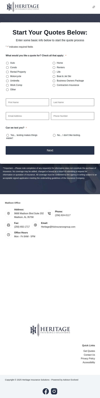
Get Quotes (89, 351)
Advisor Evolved (70, 380)
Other (13, 89)
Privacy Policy (88, 358)
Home (60, 63)
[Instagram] (54, 391)
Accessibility (89, 362)
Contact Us (89, 355)
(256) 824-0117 (62, 215)
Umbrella (14, 80)
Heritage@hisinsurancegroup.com (58, 227)
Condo (13, 67)
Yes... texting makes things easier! (21, 136)
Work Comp (16, 85)
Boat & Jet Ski (64, 76)
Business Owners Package (70, 80)
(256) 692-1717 (22, 227)
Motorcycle (15, 76)
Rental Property (18, 72)
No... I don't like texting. (69, 135)
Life (58, 72)
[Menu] (93, 7)
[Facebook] (46, 391)
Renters (61, 67)
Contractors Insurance (68, 85)
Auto (12, 63)
